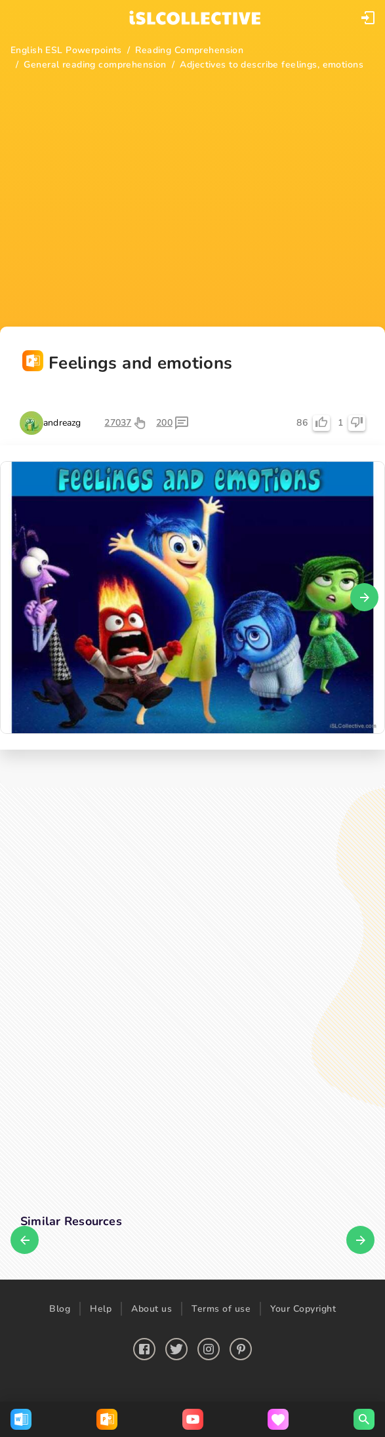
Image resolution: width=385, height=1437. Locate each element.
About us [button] (151, 1309)
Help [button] (100, 1309)
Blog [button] (59, 1309)
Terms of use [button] (221, 1309)
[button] (368, 17)
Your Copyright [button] (303, 1309)
